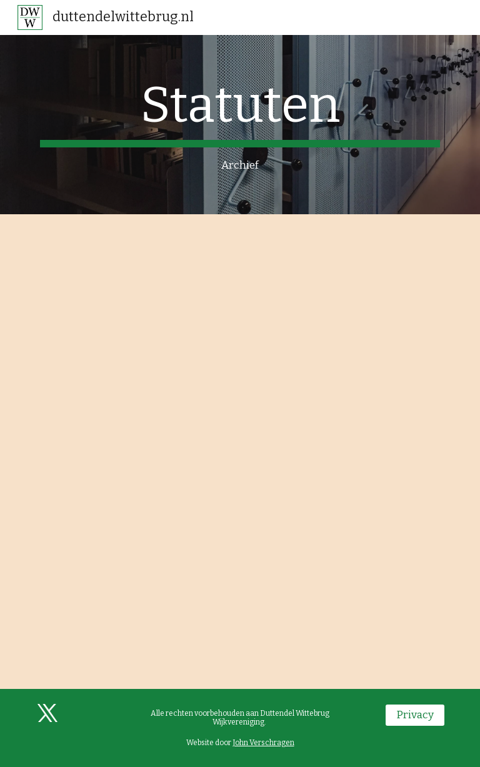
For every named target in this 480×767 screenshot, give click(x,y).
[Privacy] (415, 715)
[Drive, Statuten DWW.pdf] (239, 451)
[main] (239, 124)
